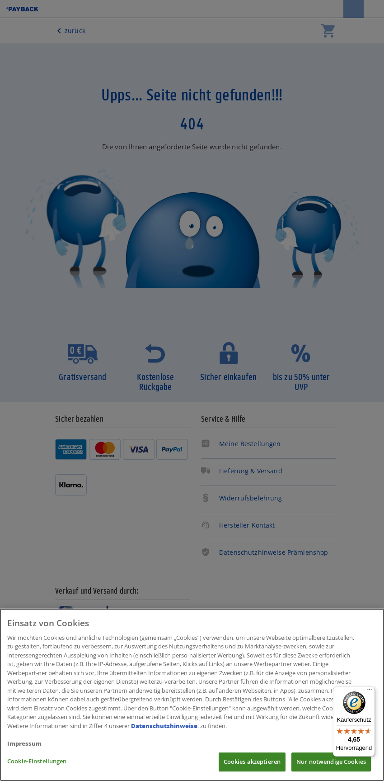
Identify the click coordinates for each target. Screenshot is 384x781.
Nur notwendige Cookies (331, 761)
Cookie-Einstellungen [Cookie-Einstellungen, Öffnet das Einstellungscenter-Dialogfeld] (37, 761)
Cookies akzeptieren (252, 761)
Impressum (24, 743)
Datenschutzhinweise (164, 726)
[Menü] (369, 691)
